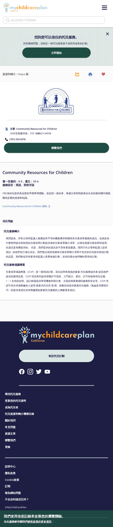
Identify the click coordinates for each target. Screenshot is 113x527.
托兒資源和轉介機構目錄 (19, 414)
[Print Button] (90, 74)
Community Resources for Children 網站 (25, 206)
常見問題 (10, 427)
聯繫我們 (10, 440)
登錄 (7, 447)
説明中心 (10, 466)
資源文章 (10, 433)
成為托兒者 (11, 407)
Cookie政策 (12, 480)
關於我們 (10, 420)
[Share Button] (77, 74)
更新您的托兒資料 (15, 400)
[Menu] (104, 7)
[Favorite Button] (103, 74)
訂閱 (7, 486)
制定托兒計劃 (57, 356)
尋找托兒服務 (13, 394)
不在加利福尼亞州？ (17, 499)
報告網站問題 (13, 493)
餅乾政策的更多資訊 (39, 521)
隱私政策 (10, 473)
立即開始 (56, 53)
